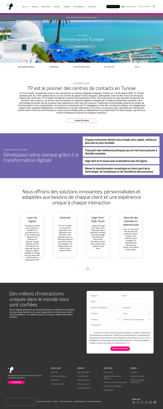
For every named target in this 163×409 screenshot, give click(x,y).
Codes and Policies (65, 401)
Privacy (55, 401)
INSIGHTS (56, 7)
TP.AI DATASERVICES (84, 388)
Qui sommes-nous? (26, 67)
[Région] (144, 6)
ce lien (142, 338)
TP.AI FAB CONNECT (84, 372)
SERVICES (35, 7)
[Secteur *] (104, 319)
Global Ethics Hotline (94, 401)
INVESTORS (92, 7)
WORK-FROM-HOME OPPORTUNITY (137, 381)
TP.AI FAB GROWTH (83, 380)
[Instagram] (146, 402)
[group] (81, 268)
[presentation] (20, 401)
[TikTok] (150, 402)
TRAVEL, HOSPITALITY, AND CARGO (115, 382)
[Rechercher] (153, 6)
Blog (137, 67)
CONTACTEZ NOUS (113, 6)
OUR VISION (55, 380)
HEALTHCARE (108, 372)
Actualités (109, 67)
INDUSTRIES (46, 7)
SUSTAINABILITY (78, 7)
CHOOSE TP (134, 372)
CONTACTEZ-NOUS (81, 47)
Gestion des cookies (44, 401)
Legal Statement (79, 401)
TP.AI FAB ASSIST (82, 376)
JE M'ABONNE (16, 382)
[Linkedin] (133, 402)
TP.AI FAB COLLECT (83, 384)
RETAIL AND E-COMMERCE (113, 386)
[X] (138, 402)
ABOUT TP (54, 372)
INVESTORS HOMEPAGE (59, 376)
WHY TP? (25, 7)
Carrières (53, 67)
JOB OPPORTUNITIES (137, 376)
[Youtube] (155, 402)
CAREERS (67, 7)
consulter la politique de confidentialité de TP (113, 343)
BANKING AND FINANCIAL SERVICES (112, 377)
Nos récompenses (81, 67)
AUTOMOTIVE (108, 390)
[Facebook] (142, 402)
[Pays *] (135, 313)
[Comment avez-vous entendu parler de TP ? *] (135, 319)
